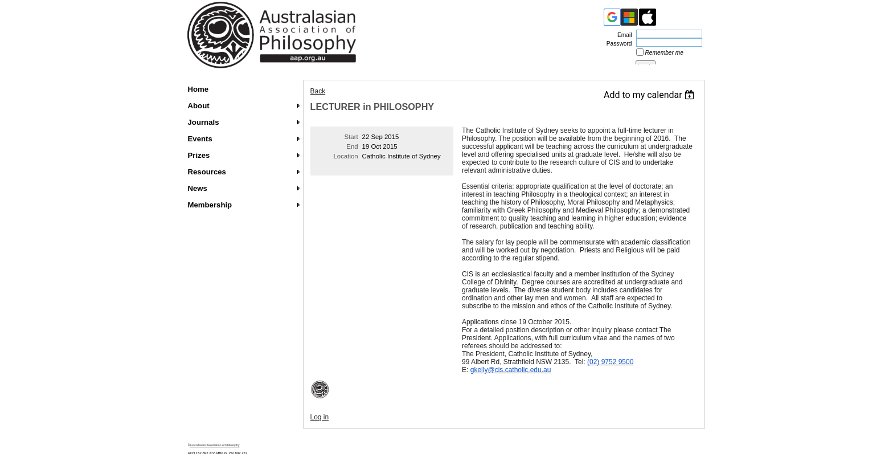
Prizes (199, 155)
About (199, 105)
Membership (210, 205)
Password (617, 43)
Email (622, 35)
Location (346, 156)
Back (318, 91)
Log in (319, 417)
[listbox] (651, 95)
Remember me (664, 53)
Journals (203, 122)
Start (351, 136)
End (352, 146)
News (197, 188)
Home (198, 89)
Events (200, 138)
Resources (207, 172)
